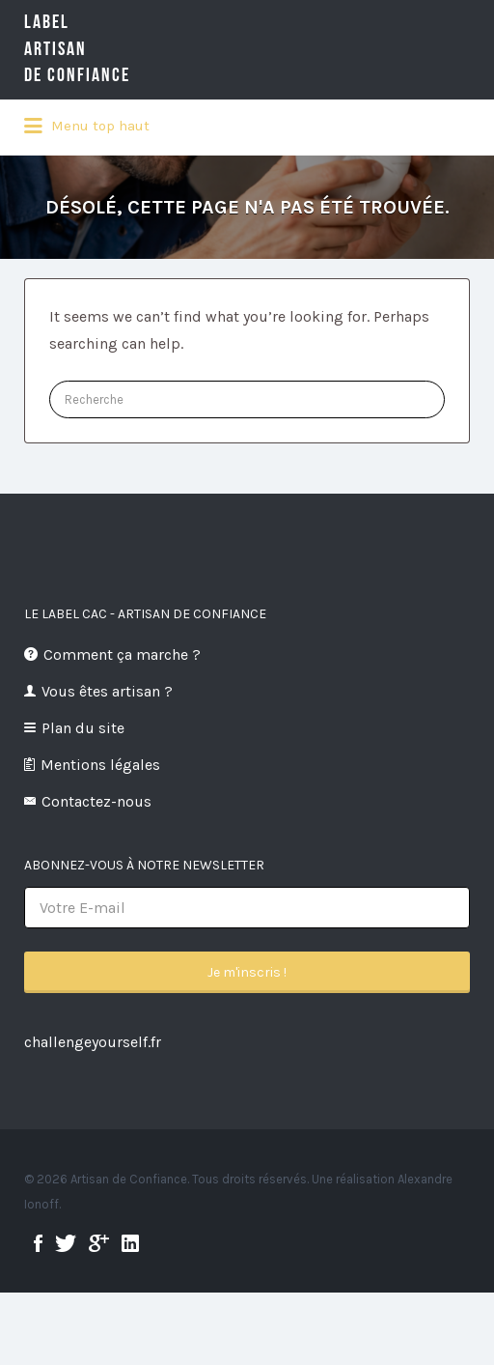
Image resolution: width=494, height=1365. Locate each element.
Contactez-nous (96, 801)
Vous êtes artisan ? (107, 691)
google (99, 1243)
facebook (38, 1243)
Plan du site (82, 728)
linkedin (130, 1243)
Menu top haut (87, 126)
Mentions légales (100, 764)
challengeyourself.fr (92, 1042)
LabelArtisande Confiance (106, 49)
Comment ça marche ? (122, 654)
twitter (65, 1243)
